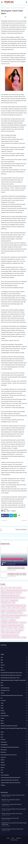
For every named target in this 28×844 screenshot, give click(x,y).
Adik (6, 587)
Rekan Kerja (3, 625)
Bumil (6, 600)
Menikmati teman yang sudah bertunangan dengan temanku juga (13, 615)
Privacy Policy (14, 840)
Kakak (18, 607)
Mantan (2, 612)
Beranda (3, 7)
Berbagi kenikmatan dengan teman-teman (10, 595)
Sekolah (15, 627)
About (12, 838)
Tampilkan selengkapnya (21, 529)
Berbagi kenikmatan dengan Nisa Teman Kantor (11, 592)
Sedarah (8, 7)
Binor (2, 600)
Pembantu (17, 617)
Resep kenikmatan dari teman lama (15, 625)
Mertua (2, 617)
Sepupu (2, 630)
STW (7, 630)
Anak (10, 587)
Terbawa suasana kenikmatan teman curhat (10, 632)
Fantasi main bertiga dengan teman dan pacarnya (11, 605)
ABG (2, 587)
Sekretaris (21, 627)
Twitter (11, 515)
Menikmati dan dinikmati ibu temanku (14, 612)
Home (8, 838)
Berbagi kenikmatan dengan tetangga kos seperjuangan (12, 597)
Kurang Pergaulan (11, 610)
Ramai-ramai (23, 622)
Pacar (7, 617)
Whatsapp (15, 515)
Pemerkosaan (4, 620)
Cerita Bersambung (14, 600)
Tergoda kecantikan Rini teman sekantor (9, 635)
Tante (11, 630)
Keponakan (3, 610)
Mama (8, 510)
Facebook (6, 515)
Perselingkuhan (12, 620)
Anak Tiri (15, 587)
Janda (9, 607)
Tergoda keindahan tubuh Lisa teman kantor (10, 637)
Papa (12, 617)
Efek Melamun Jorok (5, 602)
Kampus (23, 607)
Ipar (24, 605)
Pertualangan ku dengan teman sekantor (9, 622)
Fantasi (13, 602)
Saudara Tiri (3, 627)
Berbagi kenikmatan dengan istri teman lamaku (16, 590)
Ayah (20, 587)
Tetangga (24, 637)
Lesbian (19, 610)
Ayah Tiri (3, 590)
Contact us (18, 838)
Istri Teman (3, 607)
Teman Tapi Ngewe (19, 630)
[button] (26, 2)
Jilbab (13, 607)
